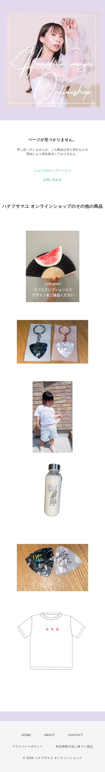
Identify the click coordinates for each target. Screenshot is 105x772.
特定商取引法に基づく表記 (74, 746)
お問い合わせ (52, 179)
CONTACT (75, 735)
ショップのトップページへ (52, 170)
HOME (26, 735)
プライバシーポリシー (27, 746)
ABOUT (49, 735)
